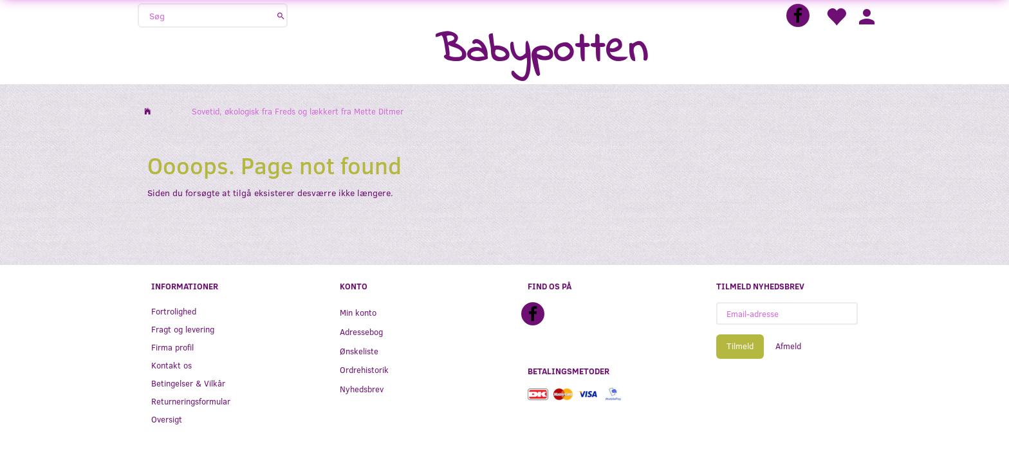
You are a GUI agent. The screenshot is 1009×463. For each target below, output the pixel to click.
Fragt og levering (182, 328)
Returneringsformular (190, 400)
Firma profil (172, 346)
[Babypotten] (541, 51)
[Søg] (280, 15)
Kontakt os (171, 364)
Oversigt (166, 418)
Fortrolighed (173, 310)
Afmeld (788, 346)
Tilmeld (740, 346)
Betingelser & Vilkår (188, 382)
